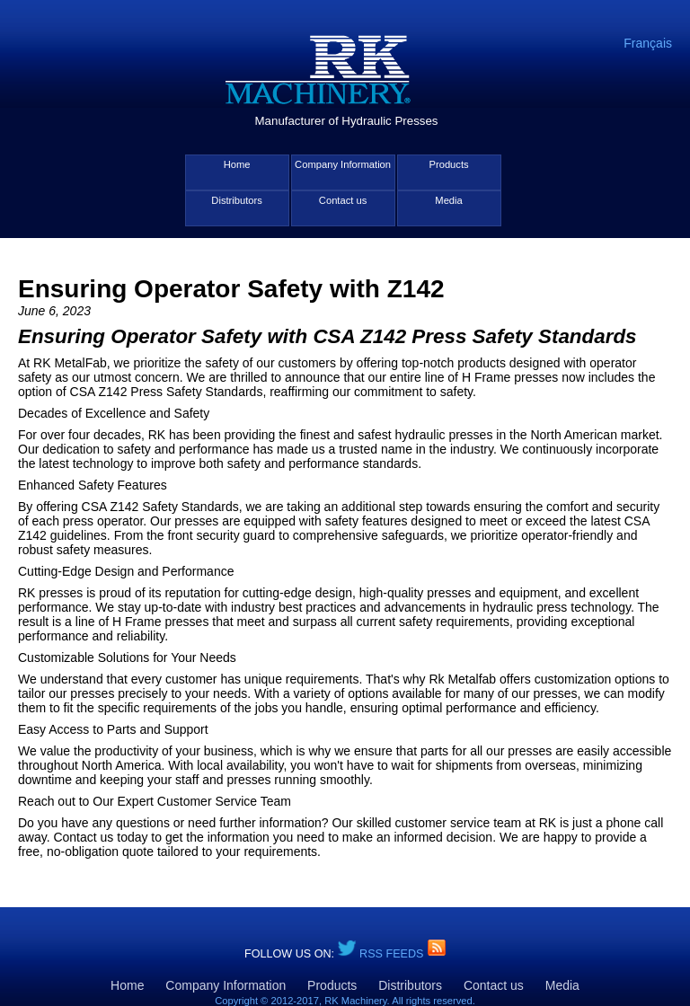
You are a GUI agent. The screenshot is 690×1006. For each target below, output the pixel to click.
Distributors (236, 200)
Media (448, 200)
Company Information (343, 164)
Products (448, 164)
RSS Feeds (393, 954)
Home (237, 164)
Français (648, 43)
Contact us (343, 200)
